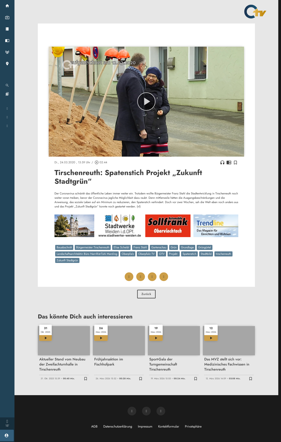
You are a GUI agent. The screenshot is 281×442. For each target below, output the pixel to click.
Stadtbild (206, 254)
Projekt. (173, 254)
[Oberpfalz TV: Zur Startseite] (255, 12)
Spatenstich (189, 254)
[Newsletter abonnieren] (132, 411)
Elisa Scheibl (121, 247)
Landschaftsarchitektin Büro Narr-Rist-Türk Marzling (87, 254)
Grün (174, 247)
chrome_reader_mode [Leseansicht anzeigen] (228, 162)
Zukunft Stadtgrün (67, 260)
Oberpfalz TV (146, 254)
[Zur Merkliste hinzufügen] (235, 162)
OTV (162, 254)
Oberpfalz (128, 254)
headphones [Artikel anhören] (222, 162)
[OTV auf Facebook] (146, 411)
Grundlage (187, 247)
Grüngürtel (204, 247)
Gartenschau (158, 247)
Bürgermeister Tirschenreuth (92, 247)
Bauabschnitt (64, 247)
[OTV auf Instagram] (161, 411)
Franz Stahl (140, 247)
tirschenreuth (223, 254)
